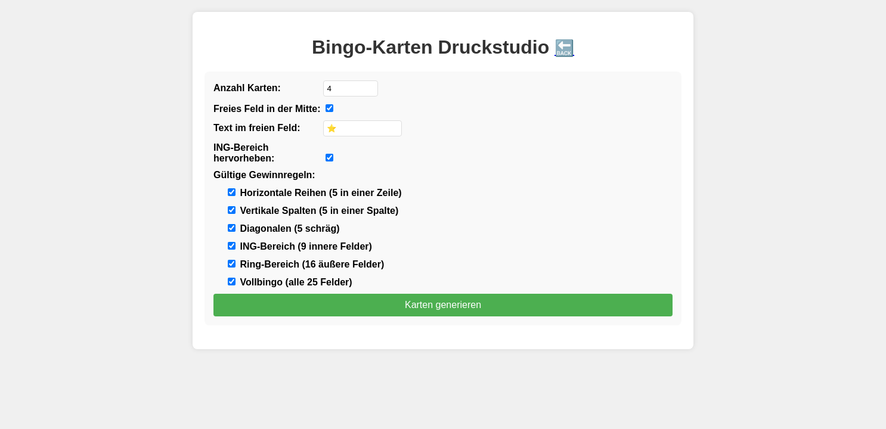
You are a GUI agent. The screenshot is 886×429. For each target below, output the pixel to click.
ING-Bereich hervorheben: (243, 152)
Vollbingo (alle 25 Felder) (290, 282)
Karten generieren (443, 305)
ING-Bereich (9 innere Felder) (300, 246)
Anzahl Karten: (247, 88)
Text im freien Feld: (257, 128)
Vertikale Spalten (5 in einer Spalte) (313, 211)
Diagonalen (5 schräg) (284, 228)
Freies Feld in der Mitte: (267, 109)
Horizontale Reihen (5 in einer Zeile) (315, 193)
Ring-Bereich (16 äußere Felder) (306, 264)
